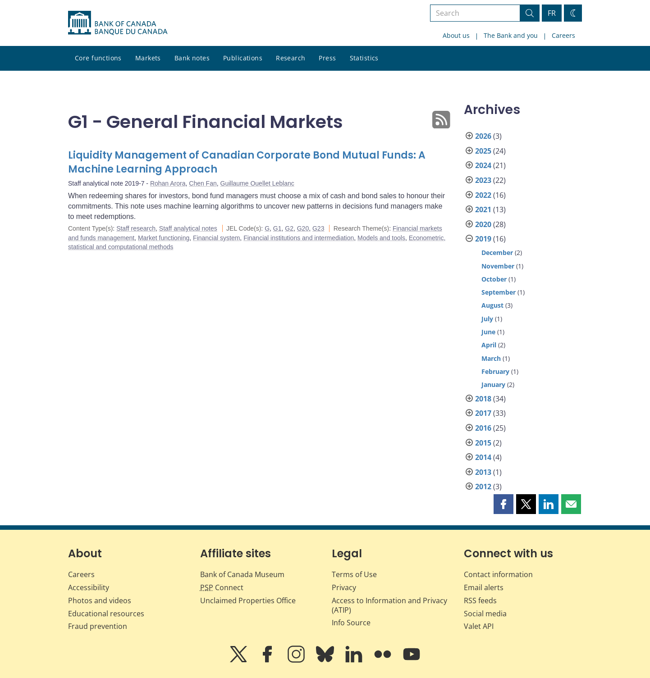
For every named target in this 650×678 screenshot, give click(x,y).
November (497, 266)
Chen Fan (202, 183)
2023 (483, 180)
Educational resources (106, 614)
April (488, 345)
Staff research (136, 228)
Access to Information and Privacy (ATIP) (389, 605)
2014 (483, 457)
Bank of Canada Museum (242, 574)
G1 (277, 228)
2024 (483, 165)
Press (327, 58)
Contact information (498, 574)
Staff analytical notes (188, 228)
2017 (483, 413)
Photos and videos (99, 600)
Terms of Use (354, 574)
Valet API (479, 626)
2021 (483, 209)
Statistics (364, 58)
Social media (485, 614)
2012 (483, 486)
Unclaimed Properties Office (248, 600)
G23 (318, 228)
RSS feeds (480, 600)
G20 (303, 228)
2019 (483, 239)
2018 (483, 399)
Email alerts (484, 587)
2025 (483, 151)
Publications (242, 58)
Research (290, 58)
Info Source (351, 623)
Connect (221, 587)
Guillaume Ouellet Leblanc (257, 183)
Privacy (344, 587)
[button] (503, 504)
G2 (289, 228)
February (495, 371)
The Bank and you (511, 35)
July (487, 318)
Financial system (216, 237)
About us (456, 35)
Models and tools (381, 237)
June (488, 332)
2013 (483, 472)
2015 (483, 443)
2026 (483, 136)
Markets (148, 58)
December (497, 252)
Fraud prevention (97, 626)
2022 (483, 195)
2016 (483, 428)
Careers (563, 35)
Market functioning (163, 237)
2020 (483, 224)
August (492, 305)
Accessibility (88, 587)
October (494, 279)
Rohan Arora (168, 183)
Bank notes (192, 58)
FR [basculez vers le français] (552, 13)
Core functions (98, 58)
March (491, 358)
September (498, 292)
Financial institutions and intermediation (298, 237)
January (493, 384)
